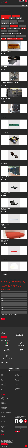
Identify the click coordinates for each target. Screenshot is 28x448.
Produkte (2, 372)
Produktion (16, 384)
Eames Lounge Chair (5, 20)
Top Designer (17, 372)
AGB (15, 389)
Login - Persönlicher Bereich (5, 425)
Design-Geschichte (3, 426)
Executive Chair (14, 20)
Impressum (2, 431)
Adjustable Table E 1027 (6, 15)
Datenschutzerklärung (12, 314)
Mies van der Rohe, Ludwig (19, 376)
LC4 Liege (23, 28)
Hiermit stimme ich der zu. (9, 314)
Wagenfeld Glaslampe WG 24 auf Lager (15, 38)
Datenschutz (2, 430)
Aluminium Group (3, 403)
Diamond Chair (19, 18)
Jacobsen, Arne (17, 378)
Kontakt (2, 427)
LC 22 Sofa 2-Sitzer (5, 23)
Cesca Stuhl (12, 18)
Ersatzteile (6, 9)
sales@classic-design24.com (14, 368)
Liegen (2, 378)
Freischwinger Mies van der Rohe (6, 412)
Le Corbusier (16, 374)
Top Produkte (3, 394)
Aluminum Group (3, 383)
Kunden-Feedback (17, 388)
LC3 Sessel (9, 28)
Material (16, 385)
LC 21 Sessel (20, 20)
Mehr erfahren (3, 336)
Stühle (2, 380)
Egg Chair (2, 402)
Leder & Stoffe (3, 421)
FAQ (1, 420)
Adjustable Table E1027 (4, 398)
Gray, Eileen (16, 379)
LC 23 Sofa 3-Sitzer (14, 23)
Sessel (2, 374)
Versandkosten (3, 416)
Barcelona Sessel (4, 18)
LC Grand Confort (3, 404)
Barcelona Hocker (15, 15)
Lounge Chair (3, 399)
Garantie (2, 418)
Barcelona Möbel (3, 408)
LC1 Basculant (22, 25)
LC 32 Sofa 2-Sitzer (5, 25)
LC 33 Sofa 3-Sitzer (14, 25)
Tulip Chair (3, 38)
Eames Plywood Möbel (4, 411)
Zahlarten (2, 417)
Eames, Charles (17, 375)
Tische (2, 386)
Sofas (1, 376)
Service (2, 9)
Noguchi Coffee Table (16, 33)
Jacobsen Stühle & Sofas (4, 409)
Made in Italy (16, 387)
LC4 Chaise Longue (16, 28)
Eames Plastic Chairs (4, 406)
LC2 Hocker (3, 28)
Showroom (2, 422)
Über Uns (16, 383)
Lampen (2, 388)
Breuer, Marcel (17, 380)
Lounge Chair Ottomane (6, 33)
